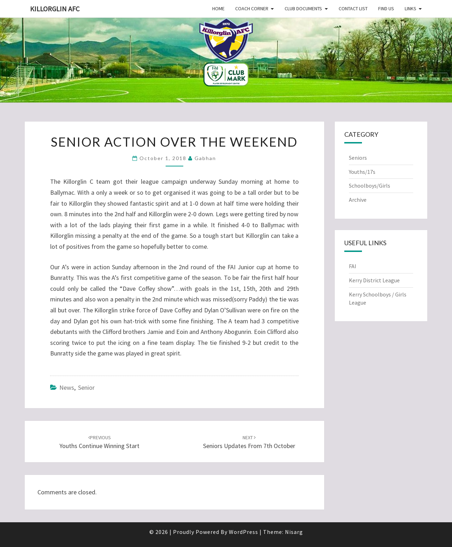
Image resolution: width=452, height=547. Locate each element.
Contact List (353, 8)
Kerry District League (374, 280)
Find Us (386, 8)
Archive (358, 199)
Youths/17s (362, 171)
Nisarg (294, 531)
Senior (86, 387)
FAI (352, 266)
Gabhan (205, 158)
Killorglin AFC (54, 8)
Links (410, 8)
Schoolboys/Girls (369, 185)
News (66, 387)
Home (218, 8)
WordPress (243, 531)
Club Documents (303, 8)
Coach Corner (251, 8)
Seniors (358, 157)
